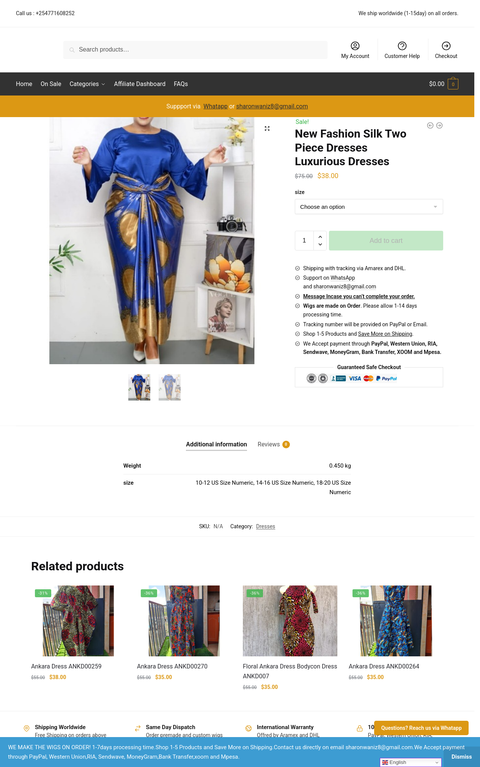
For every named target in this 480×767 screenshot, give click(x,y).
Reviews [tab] (269, 444)
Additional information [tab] (216, 444)
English (394, 762)
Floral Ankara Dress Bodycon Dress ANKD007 (290, 671)
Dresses (265, 526)
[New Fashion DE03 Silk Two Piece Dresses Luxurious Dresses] (439, 125)
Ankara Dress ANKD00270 (172, 666)
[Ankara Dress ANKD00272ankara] (430, 125)
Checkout (446, 50)
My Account (355, 50)
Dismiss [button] (462, 756)
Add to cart (386, 240)
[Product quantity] (304, 240)
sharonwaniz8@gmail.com (272, 106)
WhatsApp (342, 278)
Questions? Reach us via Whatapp (421, 728)
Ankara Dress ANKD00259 (66, 666)
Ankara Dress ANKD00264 (384, 666)
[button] (267, 128)
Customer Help (402, 50)
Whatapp (215, 106)
